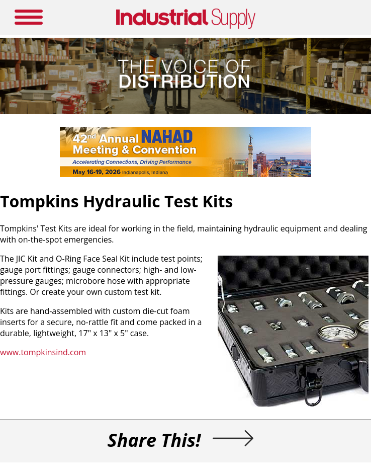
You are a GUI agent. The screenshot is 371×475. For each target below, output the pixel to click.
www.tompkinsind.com (43, 352)
